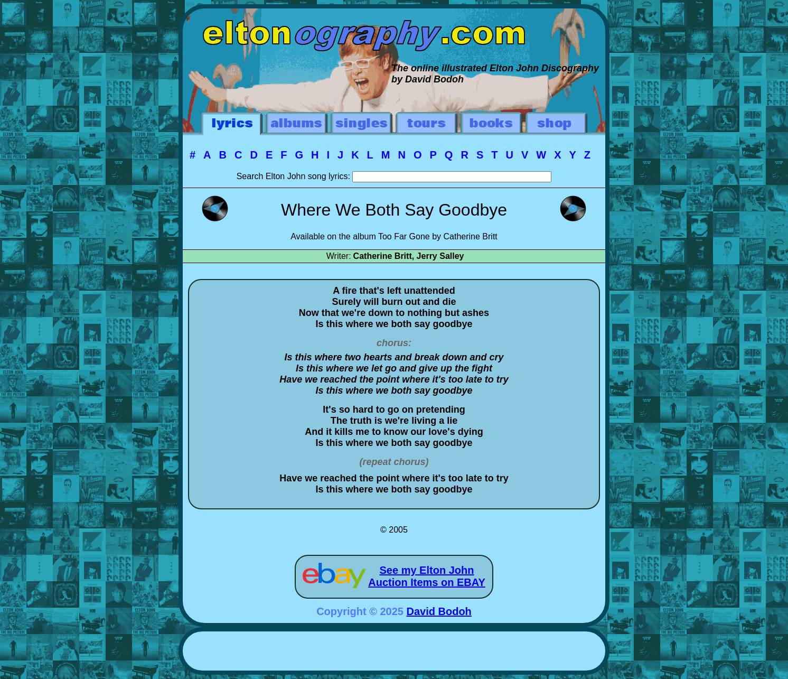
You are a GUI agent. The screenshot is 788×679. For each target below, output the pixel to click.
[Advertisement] (394, 652)
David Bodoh (439, 611)
